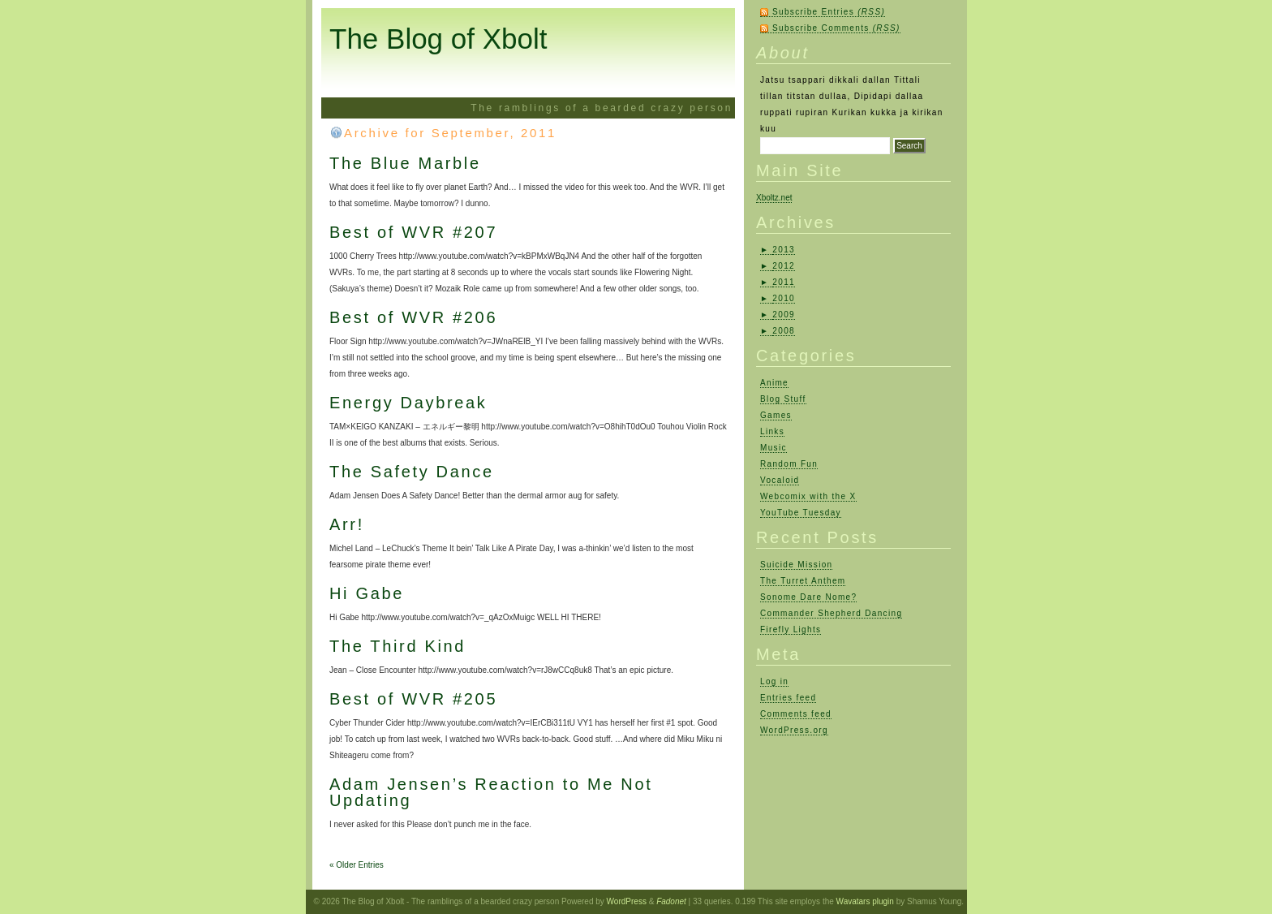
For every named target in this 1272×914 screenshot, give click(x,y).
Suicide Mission (796, 564)
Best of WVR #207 (413, 232)
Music (773, 447)
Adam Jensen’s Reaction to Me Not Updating (490, 792)
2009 (783, 314)
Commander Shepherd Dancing (831, 613)
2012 (783, 265)
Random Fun (789, 463)
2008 (783, 330)
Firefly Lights (790, 629)
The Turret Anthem (802, 580)
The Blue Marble (405, 163)
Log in (774, 681)
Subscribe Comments (836, 28)
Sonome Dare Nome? (808, 597)
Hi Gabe (366, 593)
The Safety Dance (411, 472)
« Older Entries (356, 864)
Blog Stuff (783, 398)
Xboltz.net (774, 197)
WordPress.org (794, 730)
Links (772, 431)
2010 (783, 298)
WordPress (627, 901)
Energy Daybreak (408, 403)
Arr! (346, 524)
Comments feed (796, 713)
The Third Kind (397, 646)
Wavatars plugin (865, 901)
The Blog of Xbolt (438, 38)
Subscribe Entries (828, 11)
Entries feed (788, 697)
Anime (774, 382)
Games (776, 415)
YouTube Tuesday (800, 512)
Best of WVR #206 (413, 317)
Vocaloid (779, 480)
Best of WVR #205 (413, 699)
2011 (783, 282)
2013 (783, 249)
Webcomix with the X (808, 496)
